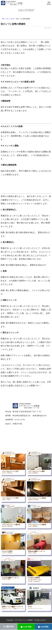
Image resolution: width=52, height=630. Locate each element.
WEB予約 (43, 627)
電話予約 (9, 627)
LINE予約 (26, 627)
